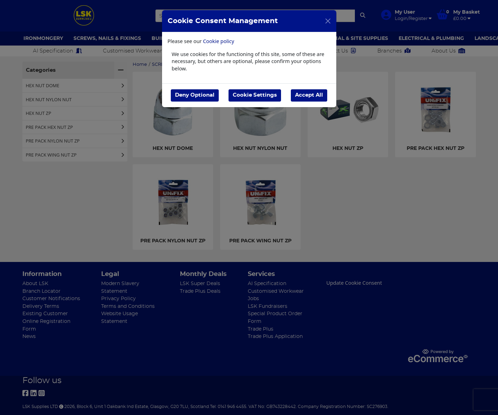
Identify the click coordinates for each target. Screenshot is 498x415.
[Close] (328, 21)
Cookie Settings (255, 95)
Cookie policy (218, 41)
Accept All (309, 95)
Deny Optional (195, 95)
